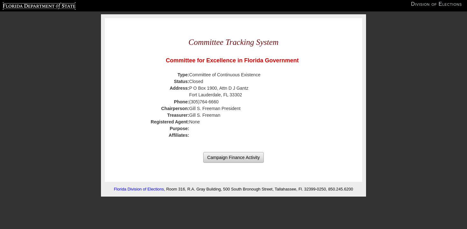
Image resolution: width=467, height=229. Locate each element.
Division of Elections (436, 4)
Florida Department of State (27, 5)
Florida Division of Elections (139, 189)
